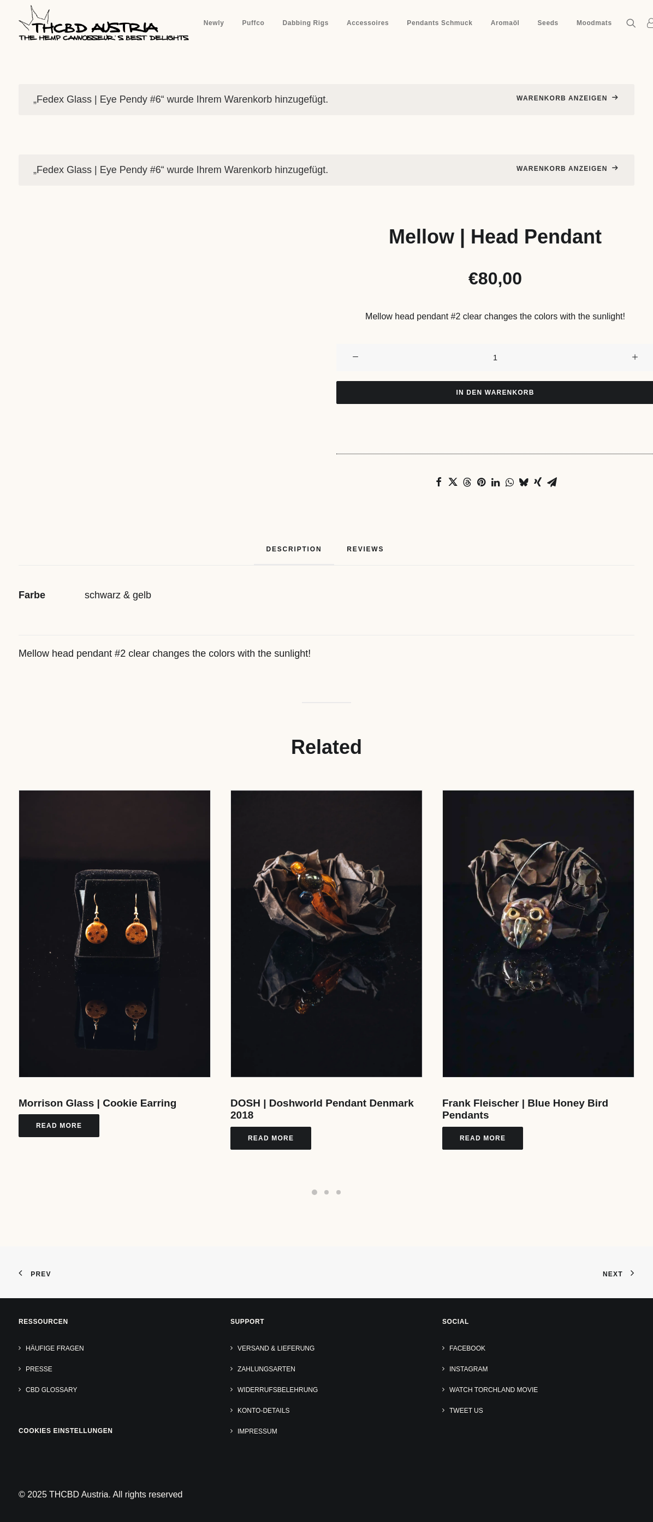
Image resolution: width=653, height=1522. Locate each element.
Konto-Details (264, 1410)
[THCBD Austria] (104, 22)
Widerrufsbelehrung (278, 1390)
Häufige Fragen (55, 1348)
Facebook (467, 1348)
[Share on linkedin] (495, 482)
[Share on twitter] (452, 482)
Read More (59, 1125)
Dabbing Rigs (305, 23)
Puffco (253, 23)
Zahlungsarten (266, 1369)
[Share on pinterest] (481, 482)
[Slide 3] (339, 1192)
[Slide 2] (326, 1192)
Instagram (468, 1369)
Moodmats (594, 23)
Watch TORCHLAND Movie (493, 1390)
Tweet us (466, 1410)
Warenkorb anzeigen (562, 98)
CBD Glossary (51, 1390)
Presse (39, 1369)
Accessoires (368, 23)
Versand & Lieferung (276, 1348)
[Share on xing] (537, 482)
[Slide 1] (314, 1192)
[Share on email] (552, 482)
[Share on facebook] (438, 482)
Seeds (548, 23)
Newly (214, 23)
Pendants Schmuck (439, 23)
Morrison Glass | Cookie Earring (97, 1103)
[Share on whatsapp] (509, 482)
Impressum (257, 1431)
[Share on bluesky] (523, 482)
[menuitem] (214, 22)
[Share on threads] (466, 482)
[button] (633, 22)
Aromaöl (505, 23)
